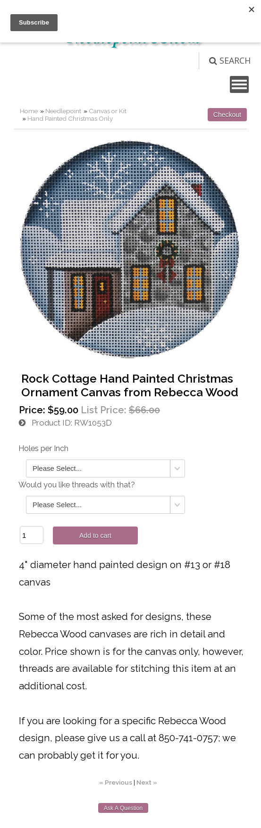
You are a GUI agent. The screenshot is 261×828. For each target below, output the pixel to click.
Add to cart (95, 535)
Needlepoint (63, 111)
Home (29, 111)
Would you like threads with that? (76, 484)
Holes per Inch (43, 448)
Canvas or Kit (107, 111)
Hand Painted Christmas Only (70, 118)
